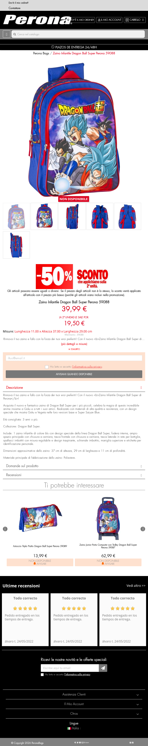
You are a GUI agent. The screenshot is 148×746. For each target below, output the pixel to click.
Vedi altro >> (136, 585)
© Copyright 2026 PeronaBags (27, 743)
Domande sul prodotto (22, 466)
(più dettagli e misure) (74, 344)
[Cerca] (78, 34)
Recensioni (13, 475)
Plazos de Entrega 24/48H (74, 47)
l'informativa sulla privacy (87, 367)
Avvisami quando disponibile (74, 374)
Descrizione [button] (14, 387)
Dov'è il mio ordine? (18, 2)
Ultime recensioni (21, 586)
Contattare (14, 8)
